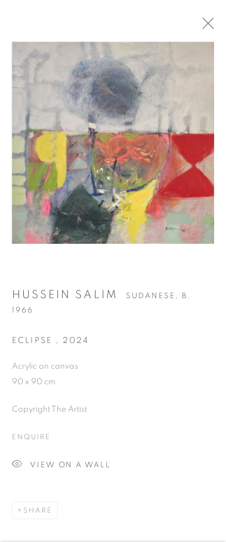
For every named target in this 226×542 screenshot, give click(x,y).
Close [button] (208, 27)
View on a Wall (61, 467)
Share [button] (37, 512)
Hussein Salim (65, 297)
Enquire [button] (31, 439)
